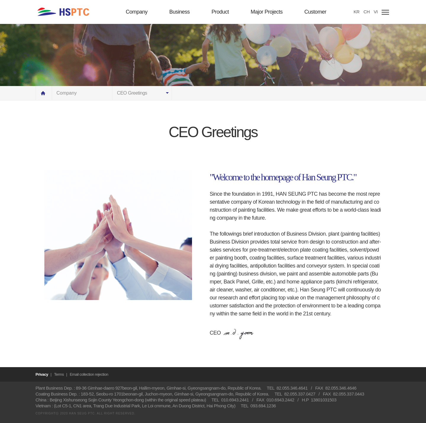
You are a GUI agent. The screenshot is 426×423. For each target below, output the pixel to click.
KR (356, 11)
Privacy (42, 374)
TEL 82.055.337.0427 (295, 393)
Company (137, 12)
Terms (59, 374)
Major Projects (267, 12)
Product (220, 12)
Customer (315, 12)
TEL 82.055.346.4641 (287, 387)
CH (367, 11)
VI (375, 11)
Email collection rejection (89, 374)
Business (179, 12)
